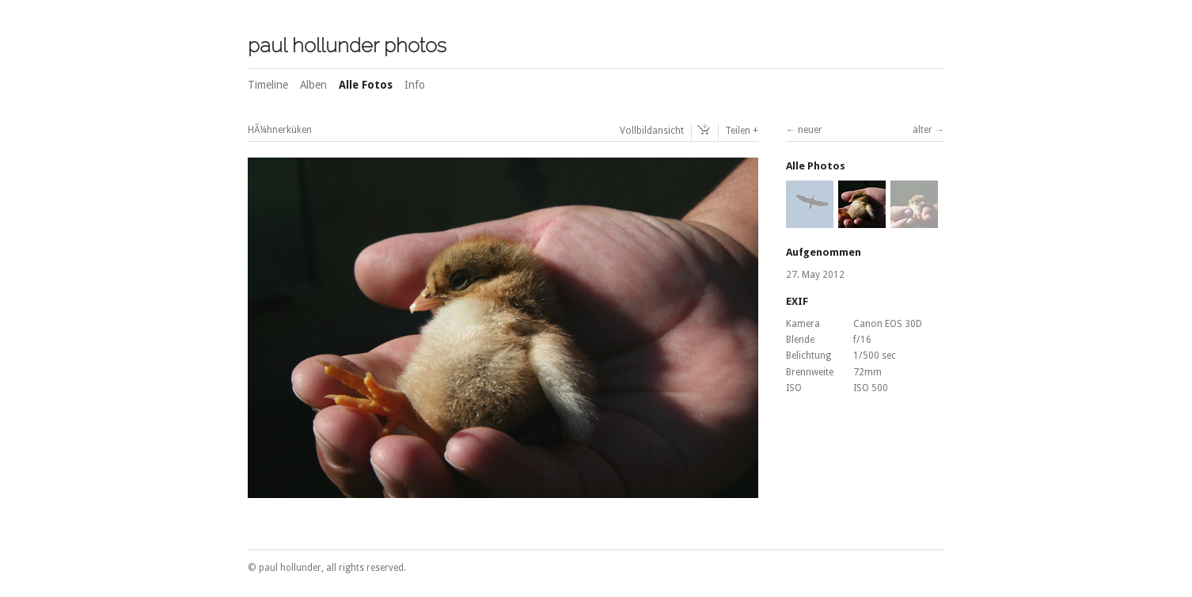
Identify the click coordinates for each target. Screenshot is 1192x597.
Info (414, 84)
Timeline (268, 84)
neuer (810, 129)
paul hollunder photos (347, 45)
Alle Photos (815, 166)
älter (922, 129)
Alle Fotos (366, 84)
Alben (313, 84)
